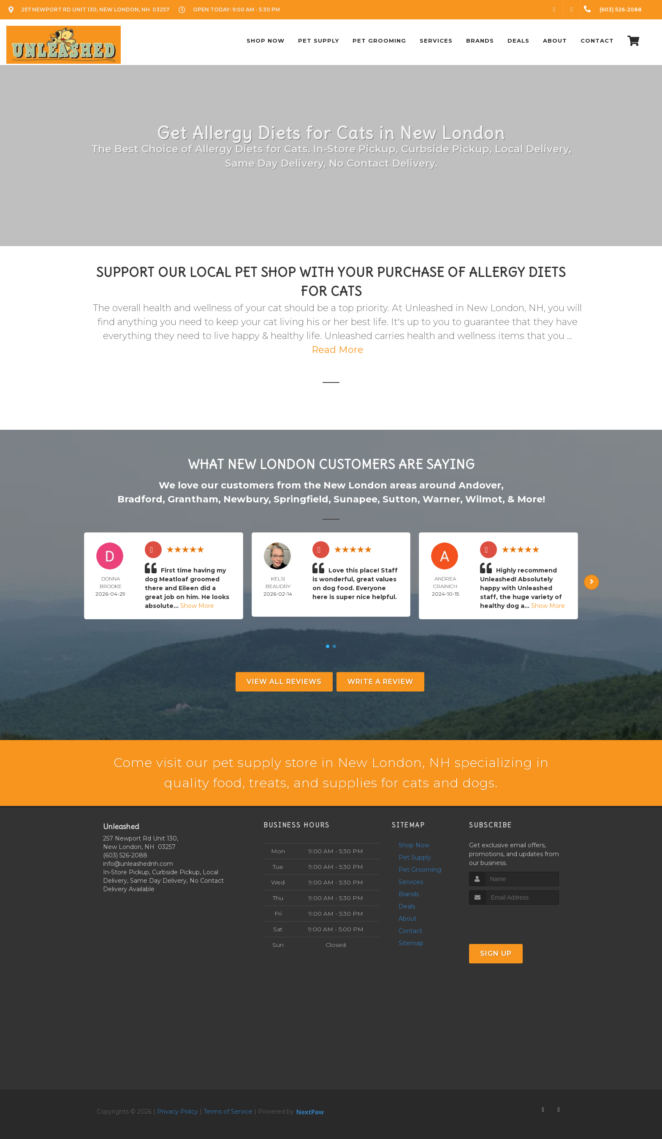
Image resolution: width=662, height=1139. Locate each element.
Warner (441, 499)
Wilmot (483, 499)
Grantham (193, 499)
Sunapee (355, 499)
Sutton (400, 499)
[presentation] (514, 920)
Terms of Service (227, 1111)
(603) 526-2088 (125, 855)
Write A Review (380, 682)
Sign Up (496, 953)
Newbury (246, 499)
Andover (480, 485)
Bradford (140, 499)
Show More (197, 606)
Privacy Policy (177, 1111)
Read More (338, 349)
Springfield (301, 499)
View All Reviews (284, 682)
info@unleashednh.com (138, 864)
